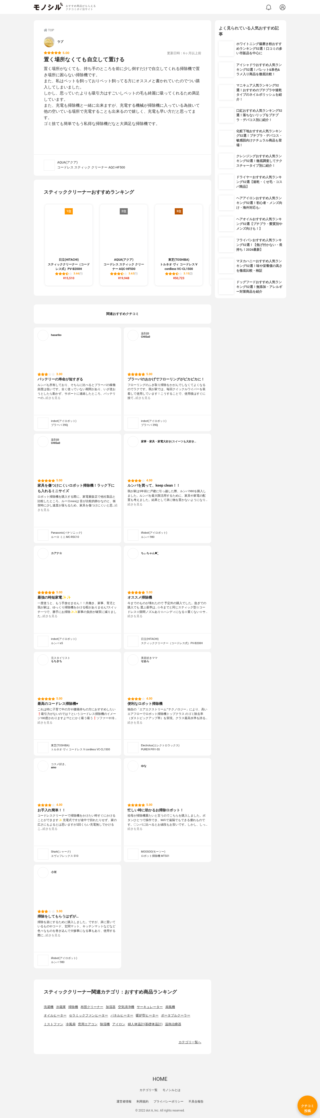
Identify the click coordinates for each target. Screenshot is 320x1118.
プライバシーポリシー (169, 1101)
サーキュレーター (150, 1007)
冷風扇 (71, 1024)
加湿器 (111, 1007)
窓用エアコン (88, 1024)
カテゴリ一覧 (149, 1090)
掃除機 (73, 1007)
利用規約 (142, 1101)
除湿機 (105, 1024)
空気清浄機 (126, 1007)
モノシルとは (171, 1090)
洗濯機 (49, 1007)
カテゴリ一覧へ (189, 1042)
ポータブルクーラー (175, 1015)
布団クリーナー (91, 1007)
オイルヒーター (55, 1015)
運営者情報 (124, 1101)
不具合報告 (196, 1101)
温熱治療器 (173, 1024)
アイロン (118, 1024)
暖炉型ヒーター (147, 1015)
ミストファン (53, 1024)
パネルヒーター (121, 1015)
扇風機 (170, 1007)
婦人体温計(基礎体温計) (145, 1024)
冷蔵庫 (61, 1007)
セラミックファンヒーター (88, 1015)
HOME (159, 1079)
